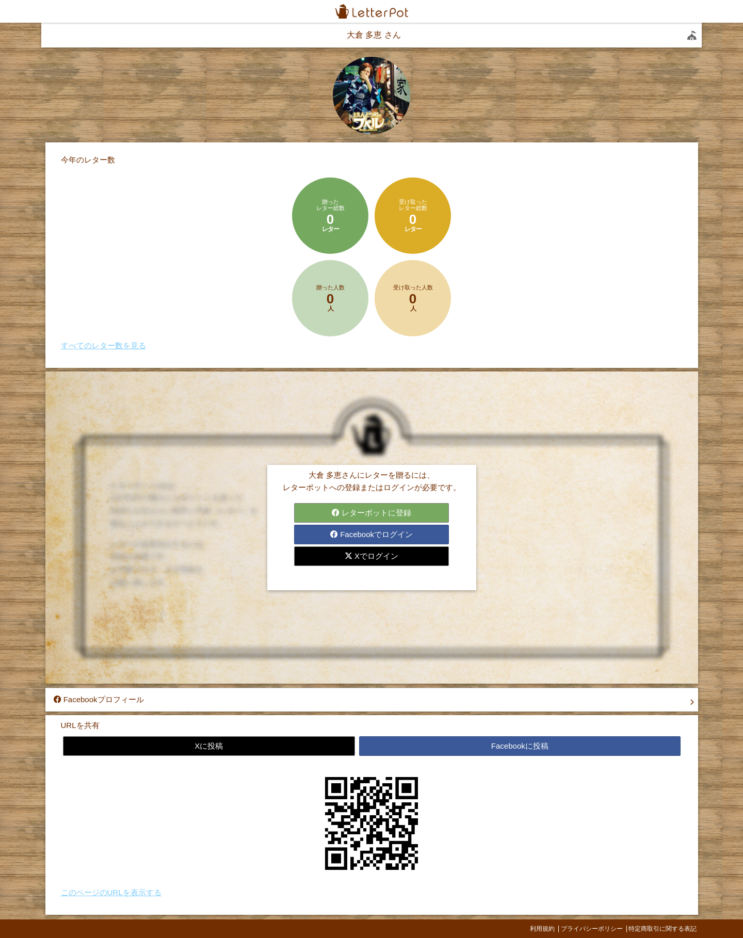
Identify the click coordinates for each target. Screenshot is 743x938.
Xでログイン (371, 556)
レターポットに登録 (371, 512)
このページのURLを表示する (111, 892)
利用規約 (542, 928)
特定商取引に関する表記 (662, 928)
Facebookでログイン (371, 534)
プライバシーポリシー (592, 928)
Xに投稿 (209, 745)
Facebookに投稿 (519, 745)
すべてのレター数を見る (103, 345)
